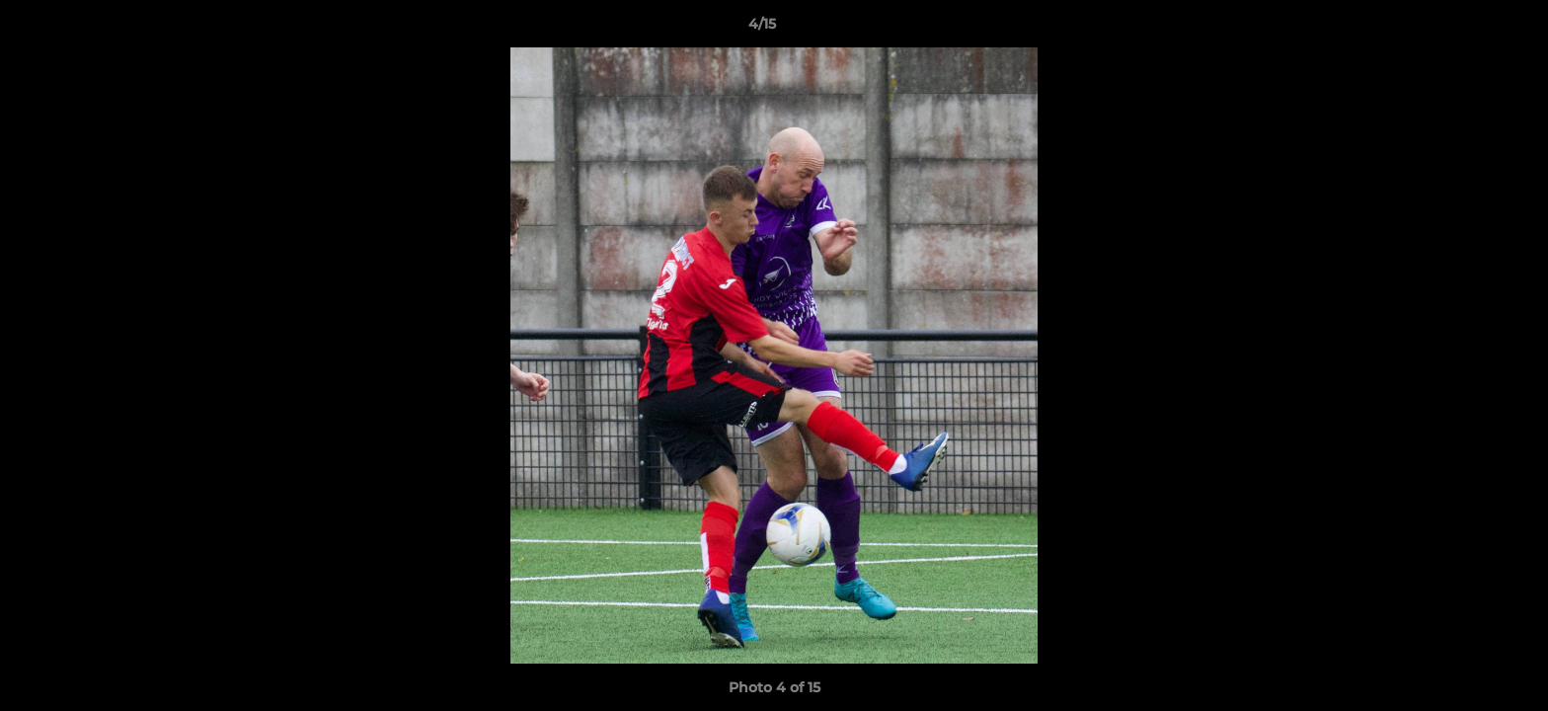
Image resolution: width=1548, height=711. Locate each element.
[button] (1465, 29)
